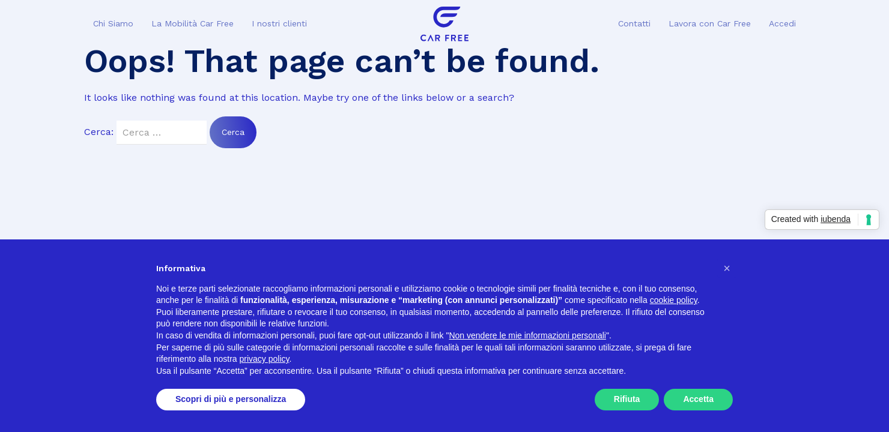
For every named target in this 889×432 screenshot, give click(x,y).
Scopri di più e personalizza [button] (230, 399)
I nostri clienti (279, 23)
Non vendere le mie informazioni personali (527, 335)
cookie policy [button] (673, 300)
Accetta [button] (698, 399)
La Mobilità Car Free (192, 23)
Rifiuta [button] (627, 399)
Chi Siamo (113, 23)
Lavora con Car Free (710, 23)
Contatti (634, 23)
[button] (726, 268)
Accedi (782, 23)
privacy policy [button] (265, 359)
